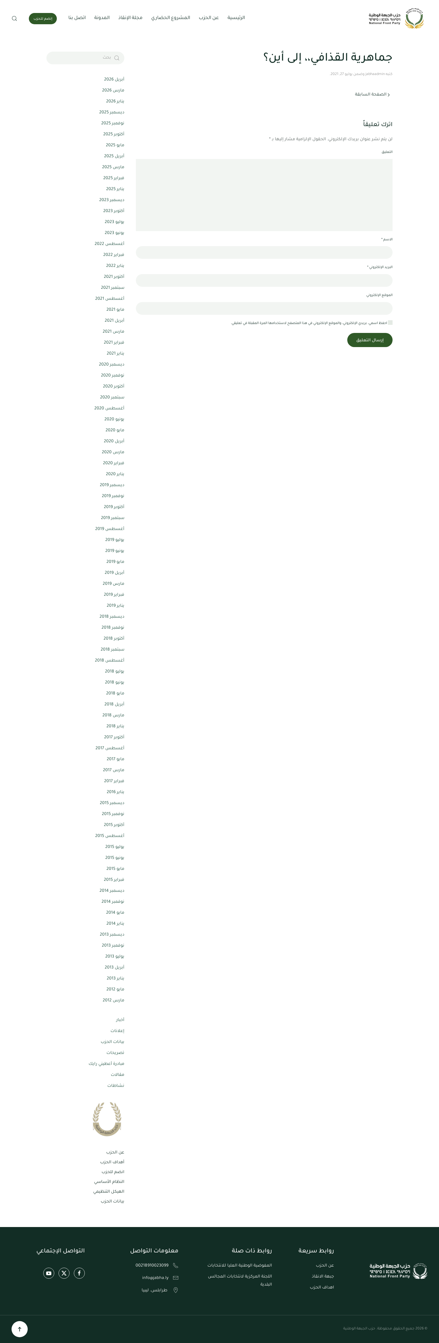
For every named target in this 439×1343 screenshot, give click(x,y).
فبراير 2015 (114, 880)
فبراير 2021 (114, 343)
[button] (14, 18)
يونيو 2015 (114, 858)
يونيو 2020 (114, 419)
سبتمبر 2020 (112, 398)
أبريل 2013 (114, 968)
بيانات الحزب (112, 1042)
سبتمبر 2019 (112, 518)
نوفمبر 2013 (113, 946)
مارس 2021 (113, 332)
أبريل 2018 (114, 705)
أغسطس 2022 (109, 244)
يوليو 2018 (114, 672)
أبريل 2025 (114, 156)
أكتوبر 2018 (114, 639)
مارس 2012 (113, 1001)
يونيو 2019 (114, 551)
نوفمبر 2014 (113, 902)
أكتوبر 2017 (114, 737)
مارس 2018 (113, 715)
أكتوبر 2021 (114, 277)
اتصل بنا (77, 18)
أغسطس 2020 (109, 409)
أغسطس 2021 (109, 299)
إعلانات (117, 1031)
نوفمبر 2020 (112, 376)
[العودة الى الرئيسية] (397, 18)
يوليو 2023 (114, 222)
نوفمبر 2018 (113, 628)
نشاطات (115, 1086)
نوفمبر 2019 (113, 496)
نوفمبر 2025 (112, 123)
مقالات (117, 1075)
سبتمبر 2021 (112, 288)
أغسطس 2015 (109, 836)
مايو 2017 (115, 759)
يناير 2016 (115, 792)
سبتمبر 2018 (112, 650)
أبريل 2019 (114, 573)
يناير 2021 (115, 354)
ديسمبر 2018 (112, 617)
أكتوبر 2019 (114, 507)
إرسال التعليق (370, 340)
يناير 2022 (115, 266)
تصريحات (115, 1053)
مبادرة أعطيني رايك (106, 1064)
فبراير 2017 (114, 781)
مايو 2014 (115, 913)
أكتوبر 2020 (113, 387)
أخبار (120, 1020)
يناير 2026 (115, 102)
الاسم (387, 240)
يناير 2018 (115, 726)
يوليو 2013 (114, 957)
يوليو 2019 (114, 540)
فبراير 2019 (114, 595)
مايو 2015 (115, 869)
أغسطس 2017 (109, 748)
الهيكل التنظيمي (108, 1192)
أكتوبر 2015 (114, 825)
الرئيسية (236, 18)
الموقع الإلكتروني (379, 295)
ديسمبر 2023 (111, 200)
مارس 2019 (113, 584)
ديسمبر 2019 (112, 485)
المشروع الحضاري (170, 18)
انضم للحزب (113, 1172)
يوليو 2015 (114, 847)
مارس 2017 (113, 770)
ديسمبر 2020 (111, 365)
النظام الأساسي (109, 1182)
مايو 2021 (115, 310)
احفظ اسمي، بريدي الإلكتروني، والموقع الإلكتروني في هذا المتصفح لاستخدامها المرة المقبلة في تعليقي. (312, 323)
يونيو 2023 (114, 233)
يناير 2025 (115, 189)
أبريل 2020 (114, 441)
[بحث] (85, 58)
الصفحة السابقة (372, 95)
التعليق (387, 152)
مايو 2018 (115, 694)
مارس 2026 (113, 91)
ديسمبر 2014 (112, 891)
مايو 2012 (115, 990)
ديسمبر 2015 (112, 803)
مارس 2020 (113, 452)
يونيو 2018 (114, 683)
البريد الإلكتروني (380, 267)
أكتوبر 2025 (113, 134)
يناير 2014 (115, 924)
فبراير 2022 (113, 255)
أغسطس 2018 (109, 661)
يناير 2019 (115, 606)
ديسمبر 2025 (111, 112)
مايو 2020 (115, 430)
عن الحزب (115, 1153)
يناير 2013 (115, 979)
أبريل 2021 (114, 321)
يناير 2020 (115, 474)
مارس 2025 (113, 167)
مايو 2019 (115, 562)
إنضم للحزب (42, 19)
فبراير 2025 (113, 178)
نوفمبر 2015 (113, 814)
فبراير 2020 (113, 463)
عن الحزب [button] (209, 18)
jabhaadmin (375, 74)
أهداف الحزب (112, 1162)
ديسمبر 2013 (112, 935)
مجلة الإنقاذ (130, 18)
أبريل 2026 (114, 80)
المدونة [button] (102, 18)
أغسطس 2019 (109, 529)
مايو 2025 (115, 145)
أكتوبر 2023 (113, 211)
